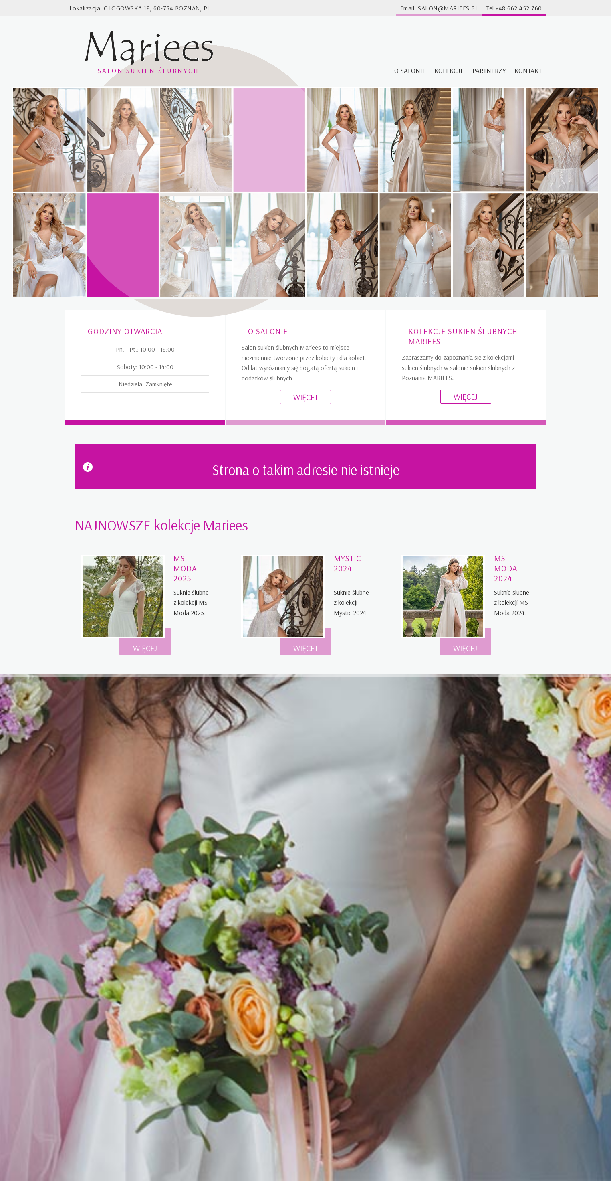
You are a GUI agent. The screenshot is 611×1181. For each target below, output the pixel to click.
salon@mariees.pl (448, 8)
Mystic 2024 (347, 563)
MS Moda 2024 (505, 568)
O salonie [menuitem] (410, 70)
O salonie (268, 331)
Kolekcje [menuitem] (449, 70)
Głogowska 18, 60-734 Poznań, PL (157, 8)
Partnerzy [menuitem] (489, 70)
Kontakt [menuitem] (528, 70)
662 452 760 (524, 8)
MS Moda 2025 (185, 568)
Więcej (305, 397)
